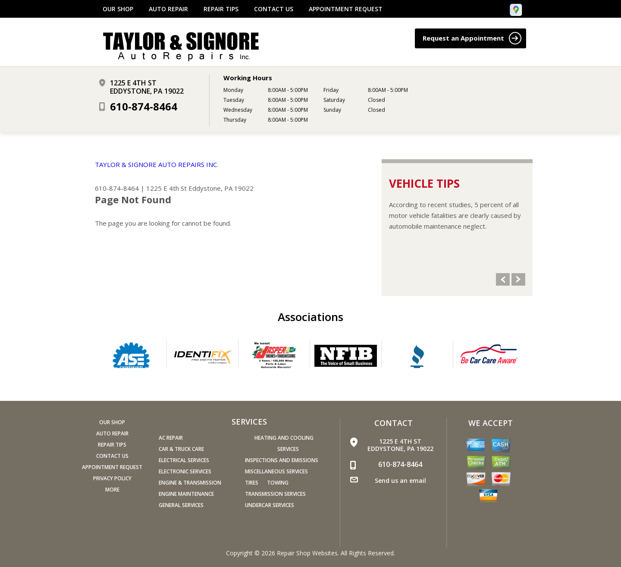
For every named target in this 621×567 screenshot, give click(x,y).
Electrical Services (184, 460)
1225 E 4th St (166, 188)
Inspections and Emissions (281, 460)
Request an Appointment (472, 38)
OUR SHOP (118, 9)
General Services (181, 505)
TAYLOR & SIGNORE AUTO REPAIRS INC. (156, 164)
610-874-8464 (143, 106)
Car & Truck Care (181, 449)
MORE (112, 489)
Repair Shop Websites (307, 553)
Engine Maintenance (186, 494)
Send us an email (400, 480)
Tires (251, 482)
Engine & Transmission (190, 482)
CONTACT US (273, 9)
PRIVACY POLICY (112, 478)
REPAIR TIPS (221, 9)
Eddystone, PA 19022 (221, 188)
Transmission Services (275, 494)
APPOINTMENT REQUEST (346, 9)
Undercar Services (269, 505)
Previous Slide (503, 279)
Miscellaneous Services (276, 471)
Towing (278, 482)
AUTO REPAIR (168, 9)
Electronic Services (185, 471)
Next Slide (518, 279)
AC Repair (171, 437)
